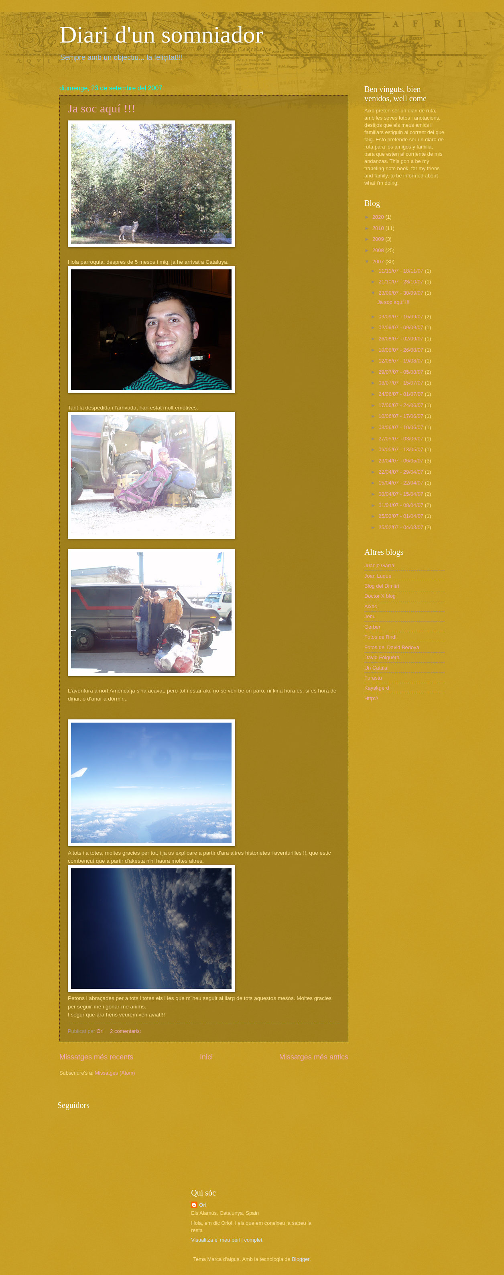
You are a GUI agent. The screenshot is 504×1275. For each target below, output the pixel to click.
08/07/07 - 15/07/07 (401, 383)
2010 (378, 228)
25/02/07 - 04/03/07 (401, 527)
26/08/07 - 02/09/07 (401, 339)
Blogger (300, 1259)
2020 (378, 217)
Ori (203, 1205)
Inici (206, 1057)
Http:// (371, 698)
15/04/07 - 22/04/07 (401, 483)
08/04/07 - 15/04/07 (401, 494)
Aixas (370, 606)
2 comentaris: (126, 1031)
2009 (378, 239)
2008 (378, 250)
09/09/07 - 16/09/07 (401, 317)
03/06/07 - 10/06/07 (401, 427)
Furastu (373, 678)
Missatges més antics (313, 1057)
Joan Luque (377, 576)
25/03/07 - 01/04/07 (401, 516)
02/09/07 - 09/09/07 (401, 327)
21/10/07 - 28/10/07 (401, 282)
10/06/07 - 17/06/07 (401, 416)
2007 (378, 262)
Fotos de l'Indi (380, 637)
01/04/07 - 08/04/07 (401, 505)
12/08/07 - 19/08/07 (401, 361)
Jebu (370, 616)
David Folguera (381, 657)
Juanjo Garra (379, 565)
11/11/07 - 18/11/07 (401, 271)
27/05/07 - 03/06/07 (401, 439)
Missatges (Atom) (115, 1073)
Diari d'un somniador (161, 34)
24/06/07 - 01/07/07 (401, 394)
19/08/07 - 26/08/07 (401, 350)
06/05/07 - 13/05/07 (401, 449)
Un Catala (375, 668)
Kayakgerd (376, 688)
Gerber (372, 627)
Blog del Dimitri (381, 586)
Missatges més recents (96, 1057)
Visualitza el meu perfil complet (226, 1240)
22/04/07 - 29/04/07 (401, 472)
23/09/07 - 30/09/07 (401, 293)
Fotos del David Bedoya (391, 647)
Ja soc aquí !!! (102, 108)
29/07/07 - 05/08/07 (401, 372)
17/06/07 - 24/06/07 (401, 405)
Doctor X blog (380, 596)
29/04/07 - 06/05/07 (401, 461)
